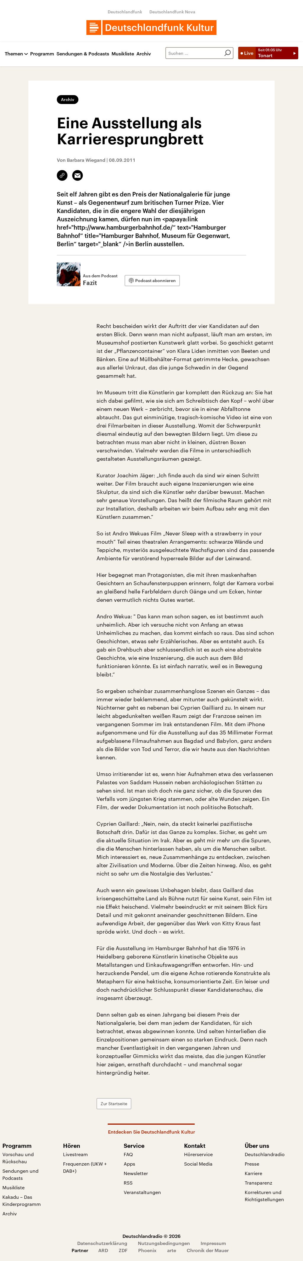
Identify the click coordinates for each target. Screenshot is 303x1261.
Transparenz (258, 1182)
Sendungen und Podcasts (20, 1174)
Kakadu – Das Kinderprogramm (21, 1200)
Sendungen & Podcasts (83, 53)
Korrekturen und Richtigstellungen (264, 1195)
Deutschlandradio (265, 1154)
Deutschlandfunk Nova (172, 11)
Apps (129, 1163)
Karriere (253, 1173)
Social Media (198, 1163)
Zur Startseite (114, 1103)
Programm (42, 53)
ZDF (123, 1250)
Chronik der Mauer (208, 1250)
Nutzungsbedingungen (164, 1243)
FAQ (128, 1154)
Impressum (213, 1243)
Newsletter (136, 1173)
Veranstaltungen (142, 1192)
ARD (103, 1250)
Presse (252, 1163)
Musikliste (123, 53)
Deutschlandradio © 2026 (151, 1236)
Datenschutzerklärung (102, 1243)
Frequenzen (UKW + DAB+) (85, 1167)
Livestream (75, 1154)
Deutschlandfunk (125, 11)
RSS (128, 1182)
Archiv (143, 53)
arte (171, 1250)
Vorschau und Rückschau (18, 1157)
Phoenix (147, 1250)
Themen (14, 53)
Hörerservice (198, 1154)
